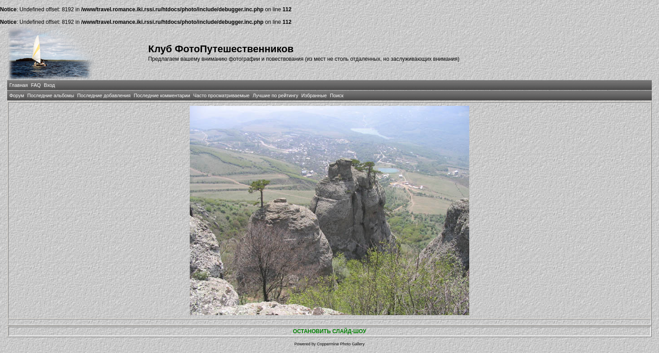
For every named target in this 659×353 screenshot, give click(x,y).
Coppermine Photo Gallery (341, 344)
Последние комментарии (162, 95)
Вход (49, 85)
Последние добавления (103, 95)
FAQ (36, 85)
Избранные (314, 95)
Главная (18, 85)
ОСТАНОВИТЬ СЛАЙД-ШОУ (329, 331)
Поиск (336, 95)
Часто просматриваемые (221, 95)
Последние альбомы (50, 95)
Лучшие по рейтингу (275, 95)
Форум (16, 95)
